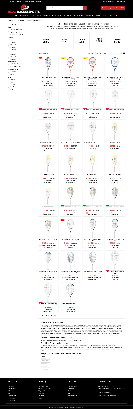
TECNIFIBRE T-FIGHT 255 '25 (48, 110)
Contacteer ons (104, 382)
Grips (111, 15)
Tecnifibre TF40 (15, 32)
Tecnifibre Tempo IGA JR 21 (92, 272)
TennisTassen (56, 15)
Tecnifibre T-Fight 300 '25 (115, 110)
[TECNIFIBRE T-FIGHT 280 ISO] (70, 220)
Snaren (98, 15)
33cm (12, 89)
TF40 (43, 357)
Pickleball (46, 15)
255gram (13, 45)
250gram (13, 42)
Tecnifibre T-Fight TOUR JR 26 (48, 304)
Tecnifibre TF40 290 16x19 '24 (115, 240)
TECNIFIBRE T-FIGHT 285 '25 (93, 110)
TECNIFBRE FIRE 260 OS (115, 174)
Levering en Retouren (44, 386)
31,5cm (12, 79)
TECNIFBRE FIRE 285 (70, 174)
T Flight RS (45, 361)
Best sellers (11, 386)
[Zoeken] (66, 8)
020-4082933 (18, 1)
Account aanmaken (120, 1)
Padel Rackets (36, 15)
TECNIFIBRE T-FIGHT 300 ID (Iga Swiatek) (92, 78)
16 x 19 (13, 72)
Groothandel (41, 393)
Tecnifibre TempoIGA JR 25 (48, 272)
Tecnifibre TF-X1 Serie (16, 30)
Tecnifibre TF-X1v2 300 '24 (93, 207)
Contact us (41, 395)
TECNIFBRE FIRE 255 (48, 207)
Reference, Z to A (108, 53)
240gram (13, 40)
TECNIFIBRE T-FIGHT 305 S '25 (70, 142)
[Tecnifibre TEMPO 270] (48, 58)
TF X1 (43, 365)
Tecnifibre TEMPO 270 (48, 77)
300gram (13, 59)
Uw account (73, 382)
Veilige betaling (42, 391)
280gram (13, 52)
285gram (13, 54)
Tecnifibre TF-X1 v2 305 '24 (70, 207)
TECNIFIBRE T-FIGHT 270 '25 (70, 110)
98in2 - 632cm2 (14, 64)
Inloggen (110, 1)
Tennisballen (78, 15)
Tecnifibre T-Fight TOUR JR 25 (115, 272)
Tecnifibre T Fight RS (16, 34)
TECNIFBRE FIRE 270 (92, 174)
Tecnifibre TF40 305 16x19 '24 (92, 240)
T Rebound (45, 369)
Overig (105, 15)
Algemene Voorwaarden (45, 388)
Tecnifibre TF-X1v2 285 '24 (115, 207)
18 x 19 (12, 74)
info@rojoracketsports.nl (35, 1)
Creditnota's (71, 391)
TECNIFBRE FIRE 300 (48, 174)
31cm (12, 82)
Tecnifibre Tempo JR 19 (70, 304)
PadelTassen (67, 15)
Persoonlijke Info (72, 386)
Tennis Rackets (24, 15)
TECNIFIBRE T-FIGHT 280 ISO (70, 239)
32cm (12, 87)
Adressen (70, 393)
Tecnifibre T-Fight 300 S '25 (48, 142)
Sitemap (40, 398)
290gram (13, 57)
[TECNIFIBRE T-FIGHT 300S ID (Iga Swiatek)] (70, 58)
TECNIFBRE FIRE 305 (115, 142)
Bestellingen (71, 388)
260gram (13, 47)
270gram (13, 49)
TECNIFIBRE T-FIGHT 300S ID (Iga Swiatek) (70, 78)
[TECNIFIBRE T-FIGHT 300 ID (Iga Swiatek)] (92, 58)
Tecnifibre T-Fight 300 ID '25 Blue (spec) (114, 78)
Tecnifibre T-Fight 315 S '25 (92, 142)
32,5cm (12, 84)
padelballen (89, 15)
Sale (116, 15)
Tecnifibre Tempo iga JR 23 (70, 272)
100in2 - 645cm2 (15, 66)
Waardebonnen (72, 395)
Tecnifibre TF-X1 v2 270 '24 (48, 239)
